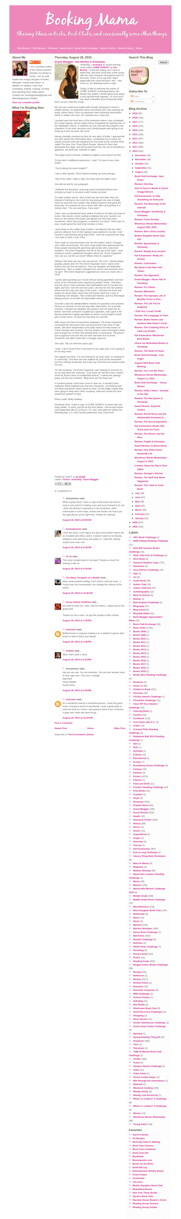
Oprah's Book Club (143, 1196)
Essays (137, 762)
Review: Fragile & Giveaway (149, 441)
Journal (137, 845)
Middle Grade (140, 896)
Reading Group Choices (145, 1203)
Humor (137, 830)
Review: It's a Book (145, 287)
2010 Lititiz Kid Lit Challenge (148, 555)
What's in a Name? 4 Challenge (150, 1106)
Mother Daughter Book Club (148, 1185)
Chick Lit (138, 685)
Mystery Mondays (142, 928)
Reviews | (53, 48)
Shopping (138, 1015)
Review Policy (140, 982)
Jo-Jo (69, 556)
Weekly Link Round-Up (145, 1095)
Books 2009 (139, 635)
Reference (138, 975)
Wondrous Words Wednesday (149, 1117)
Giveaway (76, 479)
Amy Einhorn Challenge (146, 570)
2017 (135, 122)
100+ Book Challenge (144, 537)
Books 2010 (139, 638)
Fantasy (137, 769)
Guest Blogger (90, 479)
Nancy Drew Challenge (145, 932)
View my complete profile (25, 102)
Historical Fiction (142, 819)
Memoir (137, 885)
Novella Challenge (143, 939)
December (141, 155)
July (137, 493)
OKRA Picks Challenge (145, 946)
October (139, 163)
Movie (136, 917)
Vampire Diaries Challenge (147, 1066)
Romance (138, 986)
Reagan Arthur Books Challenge (150, 964)
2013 (135, 138)
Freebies (138, 794)
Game (136, 798)
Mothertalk (139, 914)
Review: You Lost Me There (149, 370)
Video (136, 1070)
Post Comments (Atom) (81, 734)
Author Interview (142, 588)
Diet (135, 743)
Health (136, 816)
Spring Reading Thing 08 (146, 1037)
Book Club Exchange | (87, 48)
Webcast (137, 1084)
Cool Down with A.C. (144, 722)
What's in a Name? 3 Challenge (150, 1098)
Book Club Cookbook (144, 1149)
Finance (137, 780)
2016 (135, 126)
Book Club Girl (140, 1153)
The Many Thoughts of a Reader (83, 577)
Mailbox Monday (142, 870)
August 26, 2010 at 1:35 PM (77, 620)
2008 (135, 526)
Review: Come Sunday (147, 219)
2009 (135, 522)
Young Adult (140, 1124)
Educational (139, 758)
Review (137, 979)
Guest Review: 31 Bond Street (151, 445)
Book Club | (66, 48)
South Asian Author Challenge (149, 1026)
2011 (135, 146)
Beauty (137, 599)
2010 (135, 151)
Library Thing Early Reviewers (149, 856)
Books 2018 (139, 667)
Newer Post (61, 728)
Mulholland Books (142, 1189)
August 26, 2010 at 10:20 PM (78, 717)
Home (139, 48)
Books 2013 (139, 649)
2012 (135, 142)
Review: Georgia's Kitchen (149, 473)
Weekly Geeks (140, 1091)
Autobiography (141, 591)
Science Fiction (141, 997)
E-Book (137, 754)
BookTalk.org (140, 1167)
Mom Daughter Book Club (147, 910)
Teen (135, 1044)
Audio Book (139, 580)
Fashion (137, 772)
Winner (137, 1113)
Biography (138, 606)
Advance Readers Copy (146, 562)
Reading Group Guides (145, 1207)
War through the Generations (149, 1080)
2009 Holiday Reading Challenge (150, 540)
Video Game (139, 1073)
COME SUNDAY (101, 67)
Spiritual (137, 1033)
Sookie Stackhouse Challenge (149, 1022)
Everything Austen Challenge (149, 765)
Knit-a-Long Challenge (145, 852)
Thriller (137, 1059)
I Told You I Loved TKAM (148, 311)
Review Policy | (126, 48)
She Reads (139, 1004)
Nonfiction (138, 935)
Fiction (66, 479)
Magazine (138, 867)
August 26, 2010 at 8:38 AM (77, 547)
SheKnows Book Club (145, 1008)
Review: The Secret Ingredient (151, 421)
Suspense (138, 1041)
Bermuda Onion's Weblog (146, 1142)
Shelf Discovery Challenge (147, 1011)
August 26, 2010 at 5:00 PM (77, 690)
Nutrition (138, 943)
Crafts (136, 725)
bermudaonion (73, 529)
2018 (135, 117)
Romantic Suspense (144, 990)
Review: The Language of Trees (151, 315)
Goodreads (139, 1178)
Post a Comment (63, 723)
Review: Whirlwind (144, 291)
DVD (135, 747)
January (139, 518)
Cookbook (138, 718)
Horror (136, 827)
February (140, 514)
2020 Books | (39, 48)
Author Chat (139, 584)
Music (136, 921)
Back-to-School (141, 595)
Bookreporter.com (142, 1160)
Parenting (138, 950)
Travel (136, 1062)
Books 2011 (139, 642)
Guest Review (140, 812)
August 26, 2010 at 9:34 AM (77, 568)
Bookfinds (138, 1156)
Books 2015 (139, 656)
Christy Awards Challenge (147, 696)
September (141, 168)
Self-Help (138, 1001)
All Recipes (139, 1138)
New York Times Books (145, 1192)
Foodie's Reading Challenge (148, 787)
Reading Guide (141, 961)
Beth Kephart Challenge (146, 602)
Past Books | (24, 48)
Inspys (137, 838)
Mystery (137, 925)
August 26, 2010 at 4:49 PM (77, 641)
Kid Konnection (141, 848)
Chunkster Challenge (144, 700)
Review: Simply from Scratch (150, 251)
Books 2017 (139, 664)
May (137, 501)
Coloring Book (141, 711)
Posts (135, 96)
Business (138, 682)
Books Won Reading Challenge (150, 674)
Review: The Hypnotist (147, 275)
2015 (135, 130)
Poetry (136, 957)
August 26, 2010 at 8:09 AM (77, 520)
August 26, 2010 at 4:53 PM (77, 659)
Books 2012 (139, 646)
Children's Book (142, 689)
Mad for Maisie (141, 863)
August (139, 172)
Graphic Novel (141, 805)
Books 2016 (139, 660)
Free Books (139, 790)
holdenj (70, 650)
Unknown (71, 629)
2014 (135, 134)
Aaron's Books (140, 1134)
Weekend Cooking (143, 1088)
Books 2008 (139, 631)
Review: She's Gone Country (150, 231)
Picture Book (140, 954)
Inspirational (140, 834)
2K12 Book (139, 559)
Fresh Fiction (140, 1174)
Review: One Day (144, 184)
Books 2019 (139, 671)
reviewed (97, 64)
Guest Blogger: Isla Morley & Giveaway (80, 61)
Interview (138, 841)
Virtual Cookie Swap (144, 1077)
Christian (138, 693)
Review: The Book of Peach (149, 351)
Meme (136, 881)
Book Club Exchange (144, 624)
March (138, 510)
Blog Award (139, 609)
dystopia (138, 751)
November (141, 159)
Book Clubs (139, 627)
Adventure (138, 566)
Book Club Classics (143, 1145)
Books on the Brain (143, 1163)
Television (138, 1048)
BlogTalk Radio (141, 613)
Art (134, 577)
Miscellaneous (141, 906)
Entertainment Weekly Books (148, 1171)
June (138, 497)
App (135, 573)
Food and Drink (141, 783)
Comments (137, 101)
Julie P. (37, 62)
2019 (135, 113)
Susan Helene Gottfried (78, 602)
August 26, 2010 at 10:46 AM (78, 593)
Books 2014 (139, 653)
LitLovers (138, 1182)
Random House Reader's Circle (149, 1200)
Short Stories (140, 1019)
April (138, 505)
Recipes (137, 972)
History (137, 823)
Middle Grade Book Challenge (149, 899)
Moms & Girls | (108, 48)
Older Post (119, 728)
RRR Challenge (141, 993)
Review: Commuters (145, 263)
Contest (137, 714)
